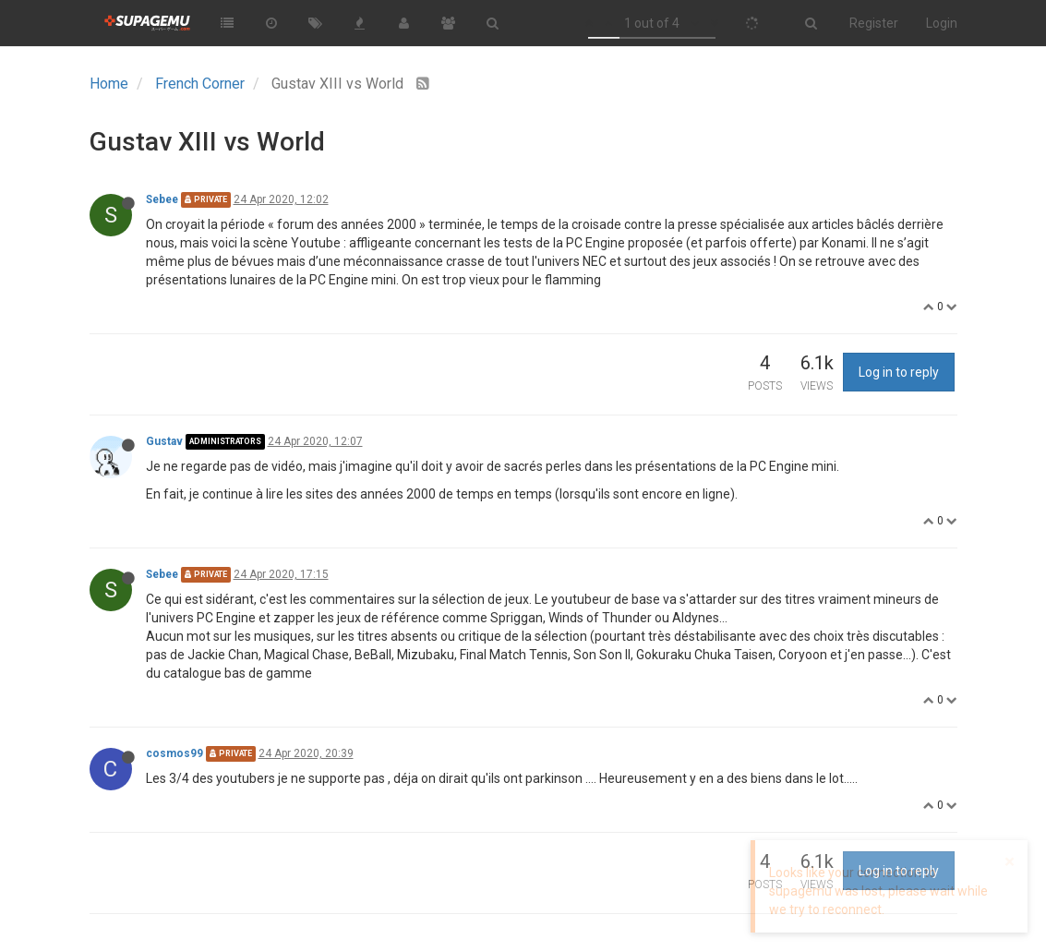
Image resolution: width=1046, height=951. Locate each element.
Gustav (164, 441)
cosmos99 (174, 753)
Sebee (162, 199)
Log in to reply (899, 372)
